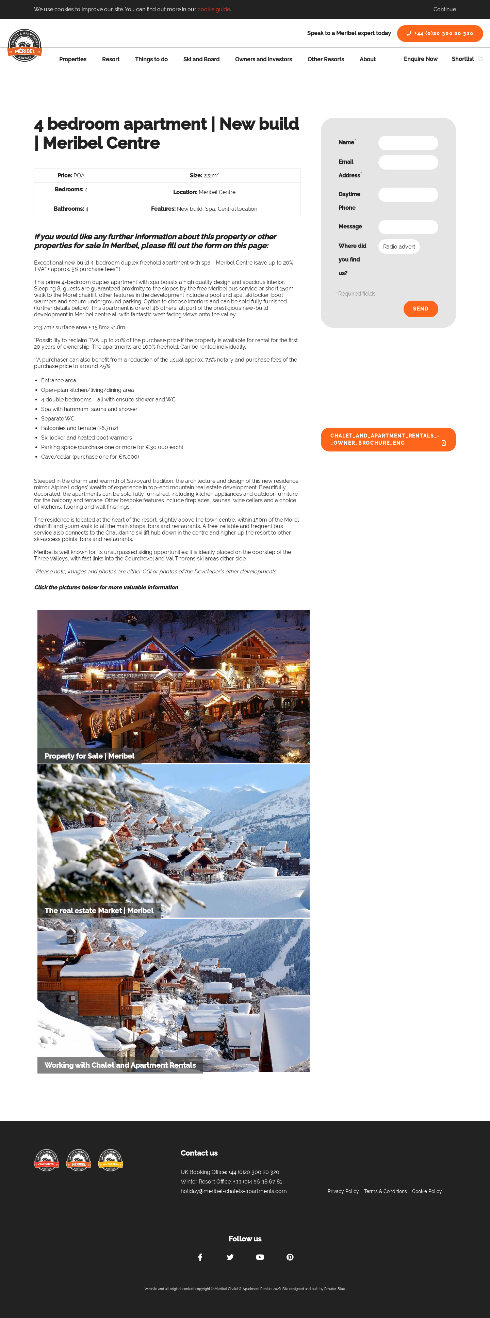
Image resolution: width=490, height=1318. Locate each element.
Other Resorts (326, 59)
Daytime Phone (349, 201)
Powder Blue (334, 1289)
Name (347, 142)
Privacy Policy (343, 1191)
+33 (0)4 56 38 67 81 (257, 1181)
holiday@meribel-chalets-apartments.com (234, 1191)
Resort (110, 59)
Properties (72, 59)
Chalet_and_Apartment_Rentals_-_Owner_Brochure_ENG (385, 439)
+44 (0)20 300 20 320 (440, 33)
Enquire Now (421, 59)
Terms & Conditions (385, 1191)
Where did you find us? (352, 259)
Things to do (151, 59)
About (368, 59)
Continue (445, 9)
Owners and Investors (263, 59)
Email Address (350, 169)
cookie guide (214, 9)
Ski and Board (201, 59)
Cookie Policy (427, 1191)
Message (350, 226)
